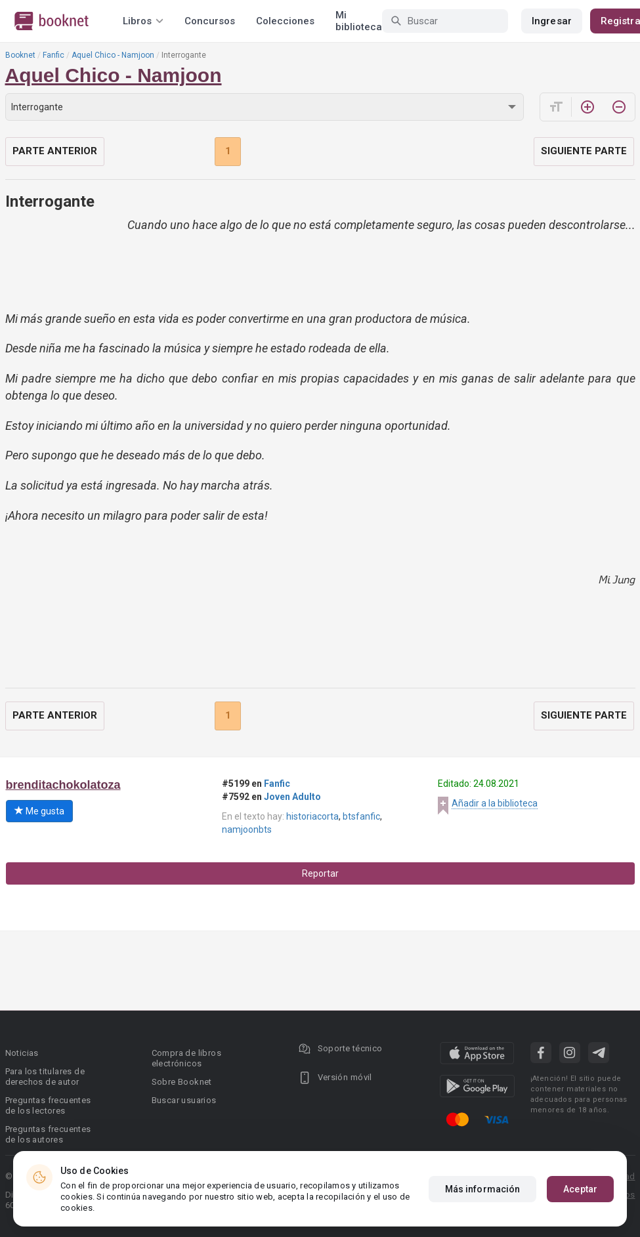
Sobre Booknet (182, 1082)
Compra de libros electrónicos (186, 1058)
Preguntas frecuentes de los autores (48, 1134)
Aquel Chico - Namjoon (113, 55)
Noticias (22, 1053)
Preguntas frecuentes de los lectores (48, 1105)
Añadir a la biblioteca (495, 803)
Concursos (209, 21)
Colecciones (285, 21)
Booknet (20, 55)
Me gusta (39, 811)
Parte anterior (54, 151)
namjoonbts (247, 829)
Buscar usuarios (184, 1100)
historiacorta (312, 816)
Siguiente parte (584, 151)
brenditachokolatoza (63, 784)
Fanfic (53, 55)
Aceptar (580, 1189)
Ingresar (552, 21)
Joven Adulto (292, 796)
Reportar (320, 873)
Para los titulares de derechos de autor (45, 1076)
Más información (483, 1189)
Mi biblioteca (358, 21)
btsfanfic (361, 816)
